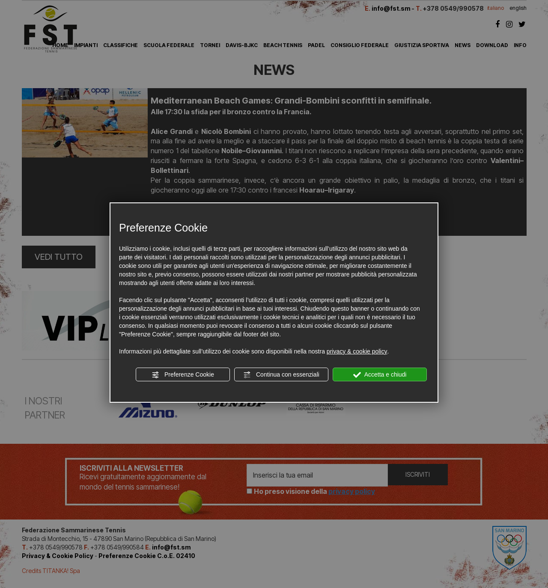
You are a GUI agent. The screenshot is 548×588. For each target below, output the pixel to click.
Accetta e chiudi (380, 375)
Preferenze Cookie (183, 375)
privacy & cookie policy (357, 351)
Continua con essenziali (281, 375)
